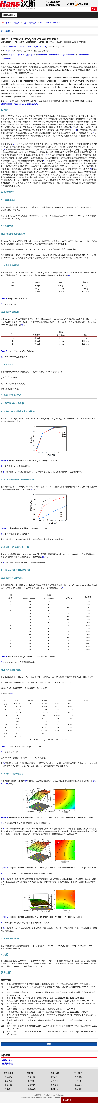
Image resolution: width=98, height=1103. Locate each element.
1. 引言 (5, 109)
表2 (22, 325)
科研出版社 (7, 1060)
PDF (33, 47)
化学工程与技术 (30, 22)
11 (36, 175)
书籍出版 (8, 1085)
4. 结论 (5, 954)
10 (91, 169)
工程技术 (16, 22)
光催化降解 (31, 55)
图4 (2, 784)
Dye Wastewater (68, 55)
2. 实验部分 (7, 191)
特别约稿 (54, 1089)
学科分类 (8, 1081)
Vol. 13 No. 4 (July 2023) (50, 22)
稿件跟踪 (54, 1081)
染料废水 (20, 55)
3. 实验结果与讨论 (11, 395)
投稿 (49, 1044)
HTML (38, 47)
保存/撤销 (79, 1085)
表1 (69, 275)
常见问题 (54, 1085)
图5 (6, 784)
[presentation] (10, 378)
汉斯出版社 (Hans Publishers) (53, 1095)
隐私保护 (78, 1089)
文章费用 (31, 1085)
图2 (32, 489)
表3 (63, 588)
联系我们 (8, 1089)
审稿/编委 (32, 1089)
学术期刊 (9, 15)
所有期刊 (8, 1077)
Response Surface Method (48, 55)
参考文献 (6, 972)
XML (44, 47)
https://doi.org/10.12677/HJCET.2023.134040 (19, 104)
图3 (94, 781)
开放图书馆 (7, 1063)
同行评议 (31, 1081)
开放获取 (78, 1077)
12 (81, 177)
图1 (15, 421)
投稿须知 (54, 1077)
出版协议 (78, 1081)
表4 (11, 693)
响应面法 (11, 55)
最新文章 (31, 1077)
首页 (7, 22)
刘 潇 (8, 51)
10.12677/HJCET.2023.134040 (18, 47)
